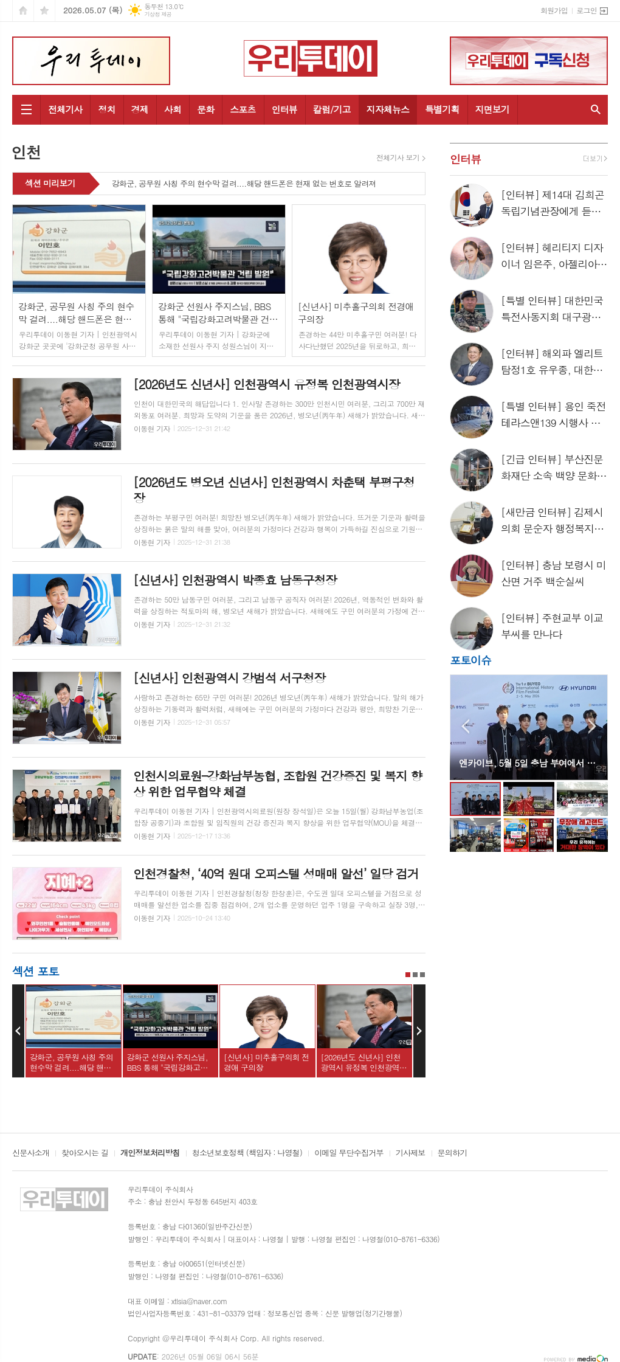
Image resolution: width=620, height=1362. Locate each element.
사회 (172, 109)
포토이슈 (470, 660)
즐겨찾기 (44, 10)
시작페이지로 (23, 10)
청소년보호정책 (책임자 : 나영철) (247, 1153)
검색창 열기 (596, 110)
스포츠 (242, 109)
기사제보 (410, 1153)
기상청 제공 (157, 14)
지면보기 (492, 109)
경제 (139, 109)
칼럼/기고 (332, 109)
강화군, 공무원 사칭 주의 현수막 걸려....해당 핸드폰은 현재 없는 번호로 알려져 (244, 184)
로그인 (586, 10)
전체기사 (65, 109)
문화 (205, 109)
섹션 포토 (35, 971)
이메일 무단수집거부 (349, 1153)
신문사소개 (30, 1153)
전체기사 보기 (397, 157)
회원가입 (554, 10)
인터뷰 (284, 109)
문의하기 (452, 1153)
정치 (106, 109)
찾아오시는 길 (84, 1153)
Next (419, 1031)
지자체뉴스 (388, 109)
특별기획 (442, 109)
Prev (18, 1031)
